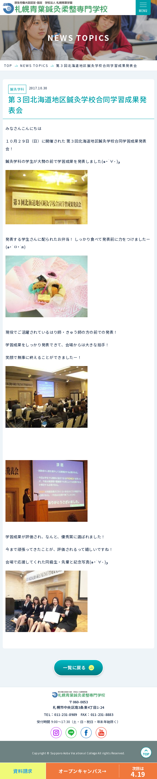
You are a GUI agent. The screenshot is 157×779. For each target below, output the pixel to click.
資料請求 (23, 770)
